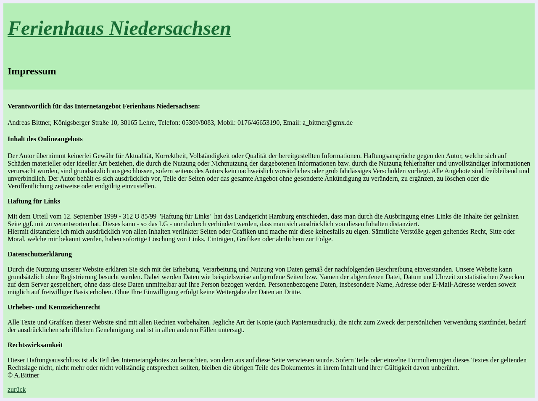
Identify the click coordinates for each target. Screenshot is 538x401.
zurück (17, 389)
